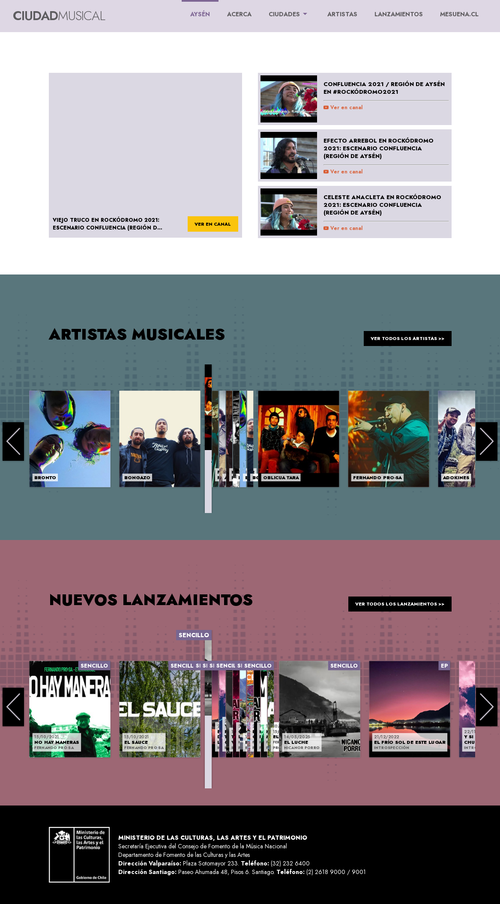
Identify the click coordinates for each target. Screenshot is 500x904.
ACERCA (239, 14)
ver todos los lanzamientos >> (392, 599)
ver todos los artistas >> (401, 334)
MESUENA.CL (459, 14)
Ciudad (59, 15)
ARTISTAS (342, 14)
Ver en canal (342, 107)
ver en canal (209, 224)
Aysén (200, 9)
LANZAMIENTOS (398, 14)
